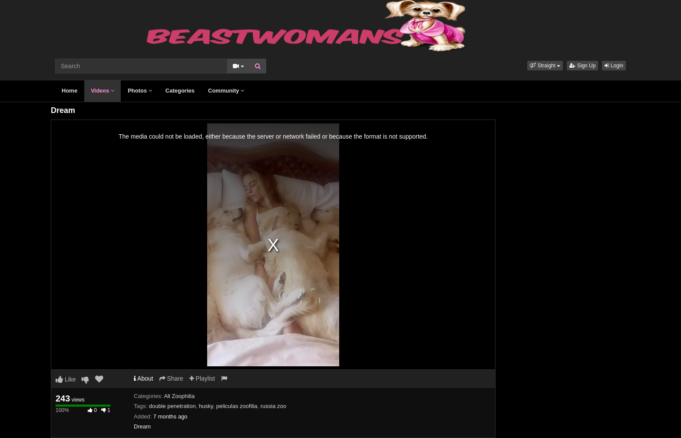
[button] (545, 65)
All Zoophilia (179, 396)
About (143, 378)
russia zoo (273, 406)
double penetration (172, 406)
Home (69, 90)
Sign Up (582, 66)
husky (206, 406)
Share (171, 378)
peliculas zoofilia (237, 406)
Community (226, 90)
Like (66, 379)
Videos (102, 90)
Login (614, 66)
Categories (180, 90)
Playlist (202, 378)
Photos (140, 90)
